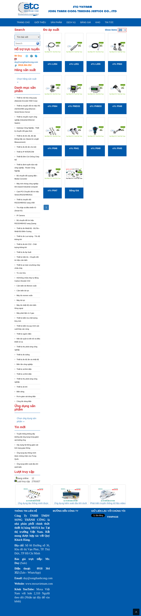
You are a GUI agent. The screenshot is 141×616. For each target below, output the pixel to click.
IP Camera (21, 215)
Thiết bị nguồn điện (24, 334)
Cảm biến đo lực (23, 291)
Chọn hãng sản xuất (26, 80)
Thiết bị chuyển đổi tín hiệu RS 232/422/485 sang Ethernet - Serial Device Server (27, 109)
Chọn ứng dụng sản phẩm (26, 420)
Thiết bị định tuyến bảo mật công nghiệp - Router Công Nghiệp (25, 168)
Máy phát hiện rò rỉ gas (25, 313)
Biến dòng (20, 392)
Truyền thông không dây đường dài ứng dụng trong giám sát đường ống (26, 437)
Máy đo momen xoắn (25, 295)
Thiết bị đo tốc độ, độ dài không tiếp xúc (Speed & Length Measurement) (26, 139)
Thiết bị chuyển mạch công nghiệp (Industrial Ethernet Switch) (25, 120)
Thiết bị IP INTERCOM (25, 152)
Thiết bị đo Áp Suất (24, 252)
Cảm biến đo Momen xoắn (27, 286)
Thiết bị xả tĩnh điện (24, 374)
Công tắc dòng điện (24, 401)
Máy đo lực (21, 300)
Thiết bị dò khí (22, 387)
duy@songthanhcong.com (26, 62)
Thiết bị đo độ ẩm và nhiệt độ (28, 359)
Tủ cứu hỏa (21, 273)
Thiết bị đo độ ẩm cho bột (26, 147)
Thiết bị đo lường (23, 355)
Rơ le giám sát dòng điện (26, 396)
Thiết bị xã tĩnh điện (24, 369)
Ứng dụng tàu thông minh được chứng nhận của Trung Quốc (25, 456)
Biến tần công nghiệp (25, 364)
